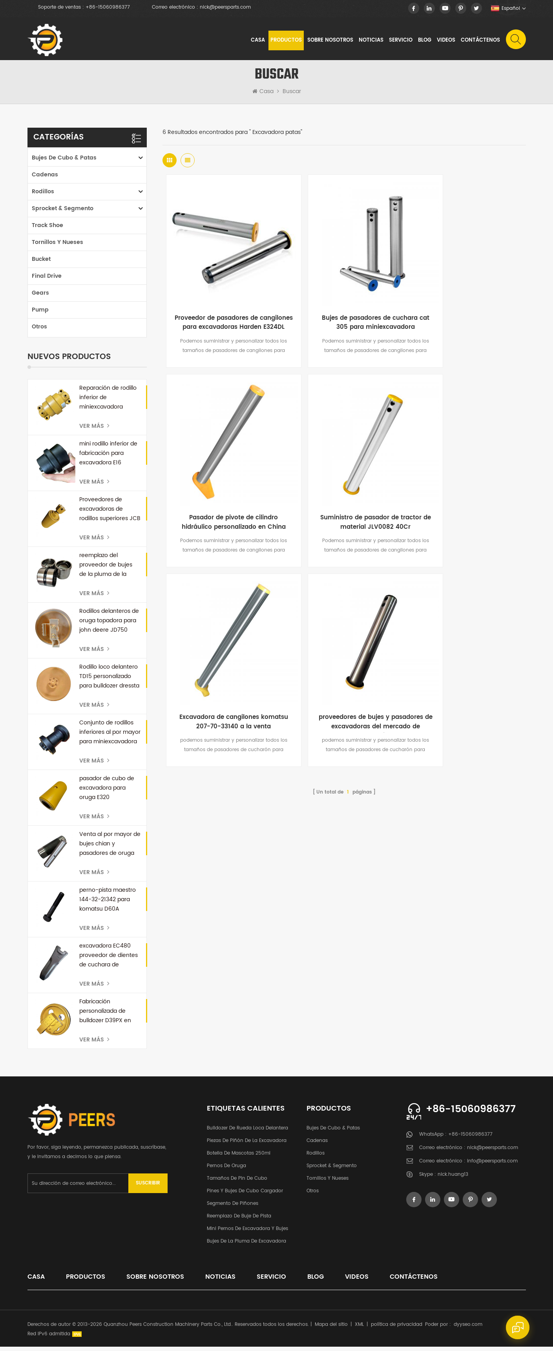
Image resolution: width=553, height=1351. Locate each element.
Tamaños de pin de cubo (237, 1182)
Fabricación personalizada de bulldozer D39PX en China (105, 1015)
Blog (424, 41)
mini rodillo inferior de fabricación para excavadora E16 (108, 457)
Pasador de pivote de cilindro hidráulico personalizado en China (465, 305)
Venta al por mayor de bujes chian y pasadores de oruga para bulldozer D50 (110, 848)
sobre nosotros (330, 41)
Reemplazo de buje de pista (239, 1220)
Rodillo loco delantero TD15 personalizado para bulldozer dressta (109, 681)
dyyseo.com (468, 1329)
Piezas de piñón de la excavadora (247, 1145)
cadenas (45, 178)
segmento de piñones (232, 1208)
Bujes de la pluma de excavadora (246, 1245)
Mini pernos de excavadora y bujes (247, 1233)
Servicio (400, 41)
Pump (40, 314)
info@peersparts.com (492, 1166)
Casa (257, 41)
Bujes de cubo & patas (64, 162)
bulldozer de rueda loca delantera (247, 1132)
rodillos (43, 195)
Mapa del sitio (331, 1329)
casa (36, 1281)
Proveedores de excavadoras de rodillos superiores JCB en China (110, 513)
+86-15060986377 (108, 7)
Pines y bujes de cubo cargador (245, 1195)
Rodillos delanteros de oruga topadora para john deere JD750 (109, 625)
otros (39, 330)
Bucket (41, 263)
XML (359, 1329)
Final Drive (47, 280)
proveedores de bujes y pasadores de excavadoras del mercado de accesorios (465, 484)
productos (85, 1281)
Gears (40, 297)
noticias (370, 41)
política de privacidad (396, 1329)
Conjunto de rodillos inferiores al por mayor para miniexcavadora (110, 736)
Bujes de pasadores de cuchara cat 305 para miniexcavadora (344, 305)
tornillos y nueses (57, 246)
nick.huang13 (453, 1179)
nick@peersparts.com (225, 7)
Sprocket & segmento (62, 212)
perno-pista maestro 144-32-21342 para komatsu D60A (107, 904)
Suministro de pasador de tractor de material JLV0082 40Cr (223, 484)
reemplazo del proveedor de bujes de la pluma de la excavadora (105, 569)
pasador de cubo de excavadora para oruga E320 (106, 792)
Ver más (94, 430)
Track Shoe (47, 229)
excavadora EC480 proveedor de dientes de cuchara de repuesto (108, 960)
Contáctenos (480, 41)
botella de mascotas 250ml (238, 1157)
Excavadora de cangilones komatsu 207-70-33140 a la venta (344, 484)
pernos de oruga (226, 1170)
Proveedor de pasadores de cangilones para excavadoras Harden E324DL (223, 305)
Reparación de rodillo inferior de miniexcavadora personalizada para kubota (108, 402)
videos (445, 41)
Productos (285, 41)
